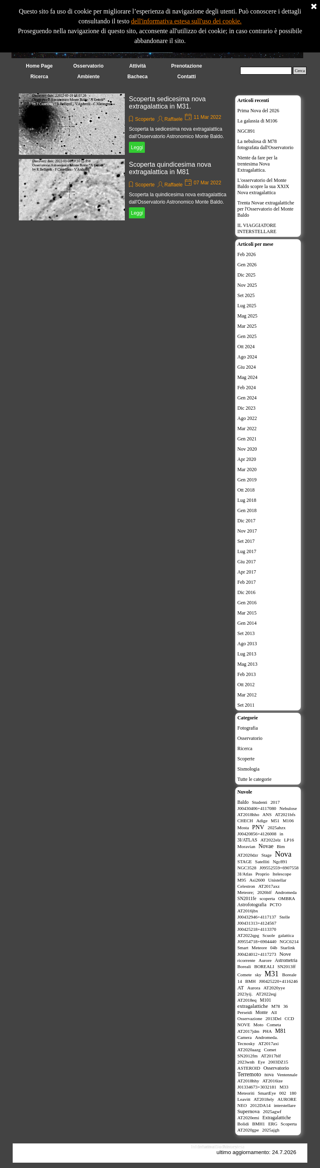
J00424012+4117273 (256, 954)
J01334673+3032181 (256, 1086)
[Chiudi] (314, 7)
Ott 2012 (246, 684)
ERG (272, 1123)
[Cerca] (266, 71)
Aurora (253, 987)
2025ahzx (277, 827)
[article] (125, 124)
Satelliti (262, 861)
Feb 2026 (246, 254)
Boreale (289, 974)
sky (258, 974)
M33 (283, 1086)
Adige (262, 820)
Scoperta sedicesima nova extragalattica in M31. (167, 102)
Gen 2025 (247, 336)
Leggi (137, 147)
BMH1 (258, 1123)
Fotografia (247, 728)
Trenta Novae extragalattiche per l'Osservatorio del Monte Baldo (265, 209)
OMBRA (286, 898)
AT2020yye (274, 987)
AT (240, 987)
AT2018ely (264, 1099)
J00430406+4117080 (256, 808)
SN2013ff (286, 966)
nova (268, 1074)
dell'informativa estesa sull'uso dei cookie (185, 21)
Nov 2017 (247, 531)
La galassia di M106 (257, 121)
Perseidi (244, 1012)
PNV (258, 827)
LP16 (289, 839)
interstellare (284, 1105)
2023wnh (246, 1061)
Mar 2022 (247, 428)
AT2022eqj (266, 993)
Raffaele (174, 119)
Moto (258, 1024)
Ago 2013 (247, 643)
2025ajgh (270, 1129)
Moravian (246, 846)
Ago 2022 (247, 418)
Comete (244, 974)
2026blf (264, 892)
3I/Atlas (244, 873)
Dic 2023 (246, 408)
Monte (261, 1012)
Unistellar (277, 880)
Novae (266, 846)
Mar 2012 (247, 695)
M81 (280, 1031)
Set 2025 (246, 295)
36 (285, 1006)
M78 (275, 1006)
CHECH (245, 820)
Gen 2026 (247, 265)
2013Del (274, 1018)
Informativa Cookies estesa (218, 1147)
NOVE (243, 1024)
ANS (267, 814)
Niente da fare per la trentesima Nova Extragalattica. (257, 164)
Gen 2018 (247, 510)
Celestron (246, 886)
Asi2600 (257, 880)
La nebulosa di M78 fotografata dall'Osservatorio (265, 144)
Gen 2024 (247, 398)
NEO (242, 1105)
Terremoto (249, 1074)
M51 (275, 820)
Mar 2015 (247, 613)
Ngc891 (280, 861)
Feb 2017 (246, 582)
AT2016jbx (247, 910)
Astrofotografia (251, 904)
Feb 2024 (246, 387)
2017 (275, 802)
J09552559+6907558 (278, 867)
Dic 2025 (246, 275)
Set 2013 (246, 633)
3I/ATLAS (247, 839)
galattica (286, 935)
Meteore (259, 947)
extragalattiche (252, 1006)
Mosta (243, 827)
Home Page (39, 66)
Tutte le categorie (254, 779)
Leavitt (243, 1099)
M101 (265, 1000)
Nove (285, 954)
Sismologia (248, 769)
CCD (289, 1018)
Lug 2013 (246, 654)
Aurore (265, 960)
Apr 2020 (246, 459)
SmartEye (267, 1093)
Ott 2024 (246, 346)
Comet (270, 1049)
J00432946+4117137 (256, 916)
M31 (272, 974)
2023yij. (244, 993)
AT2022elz (271, 839)
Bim (281, 846)
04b (273, 947)
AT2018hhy (248, 1080)
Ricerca (244, 748)
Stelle (284, 916)
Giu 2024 (246, 367)
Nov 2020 (247, 449)
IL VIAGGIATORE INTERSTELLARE (256, 228)
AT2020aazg (249, 1049)
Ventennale (287, 1074)
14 (239, 981)
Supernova (248, 1111)
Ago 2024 (247, 357)
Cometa (274, 1024)
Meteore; (245, 892)
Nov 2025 (247, 285)
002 (282, 1093)
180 (292, 1093)
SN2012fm (247, 1055)
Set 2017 (246, 541)
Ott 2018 (246, 490)
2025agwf (272, 1111)
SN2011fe (246, 898)
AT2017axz (268, 886)
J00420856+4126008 (256, 833)
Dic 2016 (246, 592)
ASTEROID (248, 1068)
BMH (250, 981)
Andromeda (286, 892)
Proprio (262, 873)
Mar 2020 (247, 469)
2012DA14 (260, 1105)
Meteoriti (246, 1093)
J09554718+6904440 (256, 941)
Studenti (259, 802)
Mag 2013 (247, 664)
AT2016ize (272, 1080)
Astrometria (286, 960)
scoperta (267, 898)
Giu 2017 (246, 562)
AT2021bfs (285, 814)
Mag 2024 (247, 377)
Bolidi (243, 1123)
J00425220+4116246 (278, 981)
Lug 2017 (246, 551)
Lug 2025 (246, 305)
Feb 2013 (246, 674)
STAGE (244, 861)
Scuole (268, 935)
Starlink (287, 947)
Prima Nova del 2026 (258, 110)
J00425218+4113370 (256, 929)
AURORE (286, 1099)
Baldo (243, 802)
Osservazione (249, 1018)
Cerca (300, 70)
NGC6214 (288, 941)
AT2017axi (268, 1043)
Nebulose (288, 808)
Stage (266, 855)
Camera (244, 1037)
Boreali (244, 966)
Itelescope (282, 873)
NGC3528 (246, 867)
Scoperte (145, 119)
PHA (267, 1031)
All (274, 1012)
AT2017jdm (248, 1031)
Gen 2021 (247, 439)
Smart (242, 947)
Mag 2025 (247, 316)
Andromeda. (266, 1037)
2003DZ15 (278, 1061)
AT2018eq (247, 1000)
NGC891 (246, 131)
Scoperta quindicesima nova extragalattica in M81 (170, 168)
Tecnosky (246, 1043)
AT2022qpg (248, 935)
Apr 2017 (246, 572)
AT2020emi (248, 1117)
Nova (283, 854)
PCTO (276, 904)
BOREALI (264, 966)
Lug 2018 (246, 500)
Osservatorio (249, 738)
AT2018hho (248, 814)
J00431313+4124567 (256, 923)
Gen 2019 (247, 480)
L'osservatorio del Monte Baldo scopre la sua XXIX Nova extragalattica (263, 186)
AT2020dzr (247, 855)
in (281, 833)
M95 (241, 880)
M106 (288, 820)
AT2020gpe (248, 1129)
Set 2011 (246, 705)
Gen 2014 (247, 623)
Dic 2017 (246, 521)
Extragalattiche (276, 1117)
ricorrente (246, 960)
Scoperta (289, 1123)
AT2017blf (271, 1055)
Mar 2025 (247, 326)
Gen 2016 (247, 603)
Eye (261, 1061)
